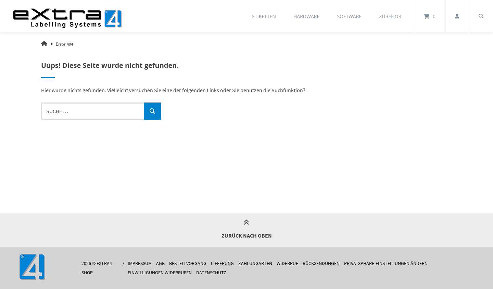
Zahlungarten (255, 263)
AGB (160, 263)
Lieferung (222, 263)
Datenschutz (211, 273)
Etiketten (264, 16)
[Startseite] (67, 16)
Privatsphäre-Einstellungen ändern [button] (386, 263)
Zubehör (390, 16)
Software (349, 16)
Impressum (140, 263)
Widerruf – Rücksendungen (308, 263)
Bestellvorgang (187, 263)
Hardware (306, 16)
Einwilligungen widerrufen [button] (160, 273)
